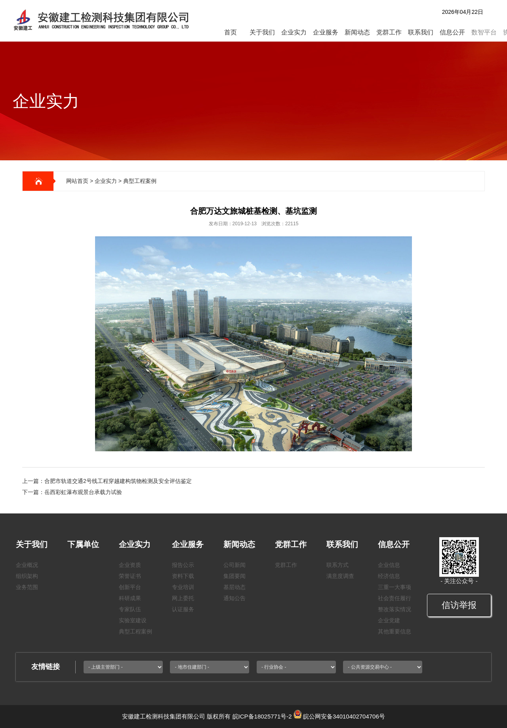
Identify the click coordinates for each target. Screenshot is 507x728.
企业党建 (389, 620)
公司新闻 (234, 565)
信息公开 (452, 32)
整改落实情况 (394, 609)
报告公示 (183, 565)
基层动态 (234, 587)
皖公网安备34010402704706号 (344, 716)
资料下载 (183, 576)
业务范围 (27, 587)
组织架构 (27, 576)
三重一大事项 (394, 587)
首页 (230, 32)
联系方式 (337, 565)
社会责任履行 (394, 598)
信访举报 (459, 605)
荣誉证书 (130, 576)
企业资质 (130, 565)
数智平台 (484, 32)
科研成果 (130, 598)
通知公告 (234, 598)
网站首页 (77, 181)
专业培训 (183, 587)
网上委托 (183, 598)
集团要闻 (234, 576)
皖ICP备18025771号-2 (262, 716)
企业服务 (325, 32)
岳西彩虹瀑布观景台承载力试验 (83, 492)
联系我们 (420, 32)
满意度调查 (340, 576)
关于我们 (262, 32)
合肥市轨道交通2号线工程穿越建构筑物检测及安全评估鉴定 (118, 481)
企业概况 (27, 565)
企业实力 (294, 32)
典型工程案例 (139, 181)
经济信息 (389, 576)
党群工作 (389, 32)
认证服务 (183, 609)
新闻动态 (357, 32)
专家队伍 (130, 609)
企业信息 (389, 565)
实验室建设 (133, 620)
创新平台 (130, 587)
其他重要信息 (394, 631)
